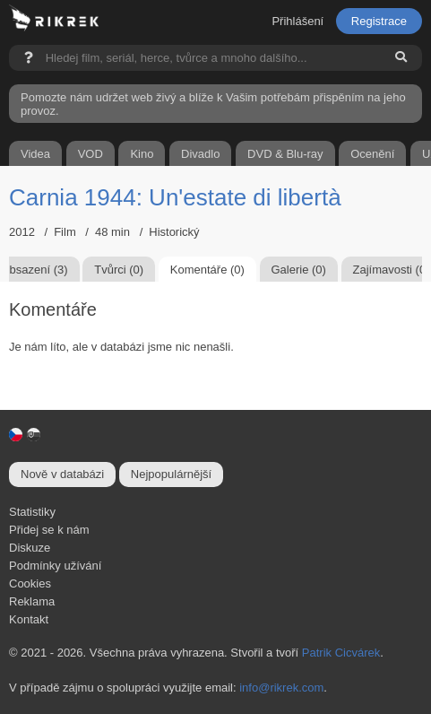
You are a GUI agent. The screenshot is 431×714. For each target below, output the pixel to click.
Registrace (379, 21)
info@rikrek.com (281, 687)
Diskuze (29, 547)
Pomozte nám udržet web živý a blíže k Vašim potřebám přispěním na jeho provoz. (213, 104)
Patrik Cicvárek (341, 652)
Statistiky (32, 511)
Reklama (32, 601)
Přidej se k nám (49, 529)
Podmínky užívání (55, 565)
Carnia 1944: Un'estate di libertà (175, 197)
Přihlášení (297, 21)
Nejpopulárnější (171, 474)
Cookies (30, 583)
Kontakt (28, 619)
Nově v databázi (62, 474)
